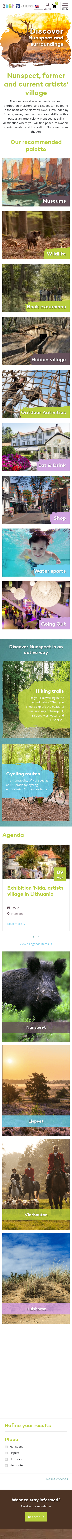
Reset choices (57, 1479)
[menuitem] (38, 6)
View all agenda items (34, 944)
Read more (14, 924)
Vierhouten (17, 1465)
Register (36, 1517)
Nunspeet (16, 1446)
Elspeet (14, 1453)
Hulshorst (16, 1459)
